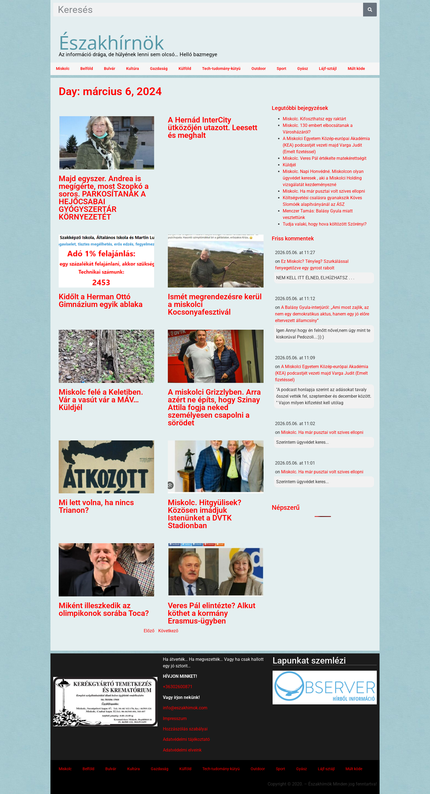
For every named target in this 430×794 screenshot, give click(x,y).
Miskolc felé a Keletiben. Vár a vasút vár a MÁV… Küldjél (101, 400)
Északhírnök (111, 42)
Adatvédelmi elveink (182, 750)
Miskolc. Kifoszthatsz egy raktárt (314, 118)
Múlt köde (356, 68)
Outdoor (258, 68)
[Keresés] (370, 9)
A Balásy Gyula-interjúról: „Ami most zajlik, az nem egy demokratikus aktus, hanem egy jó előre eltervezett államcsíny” (322, 314)
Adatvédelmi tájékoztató (186, 739)
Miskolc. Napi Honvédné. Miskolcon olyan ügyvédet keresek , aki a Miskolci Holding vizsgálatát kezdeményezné (323, 178)
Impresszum (175, 718)
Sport (281, 68)
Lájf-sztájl (328, 68)
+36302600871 (178, 686)
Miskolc (62, 68)
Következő (168, 630)
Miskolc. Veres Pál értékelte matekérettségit (324, 158)
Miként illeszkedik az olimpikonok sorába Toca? (104, 609)
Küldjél (289, 164)
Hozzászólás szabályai (185, 729)
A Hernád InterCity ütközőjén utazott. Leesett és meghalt (212, 127)
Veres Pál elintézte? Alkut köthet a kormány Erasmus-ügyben (211, 613)
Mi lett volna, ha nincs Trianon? (96, 506)
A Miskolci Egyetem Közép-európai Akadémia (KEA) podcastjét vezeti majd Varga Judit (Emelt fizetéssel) (326, 145)
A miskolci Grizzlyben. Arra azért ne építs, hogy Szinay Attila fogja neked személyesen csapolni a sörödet (214, 407)
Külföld (185, 68)
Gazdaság (159, 68)
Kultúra (132, 68)
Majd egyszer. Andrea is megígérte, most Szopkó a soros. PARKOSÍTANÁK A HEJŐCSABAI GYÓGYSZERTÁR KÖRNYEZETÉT (104, 197)
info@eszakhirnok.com (185, 707)
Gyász (302, 68)
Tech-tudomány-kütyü (221, 68)
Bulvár (109, 68)
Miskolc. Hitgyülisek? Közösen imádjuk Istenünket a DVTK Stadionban (204, 514)
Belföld (86, 68)
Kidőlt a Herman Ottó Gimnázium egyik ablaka (101, 300)
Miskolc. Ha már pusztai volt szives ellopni (324, 191)
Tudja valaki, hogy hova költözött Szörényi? (325, 224)
